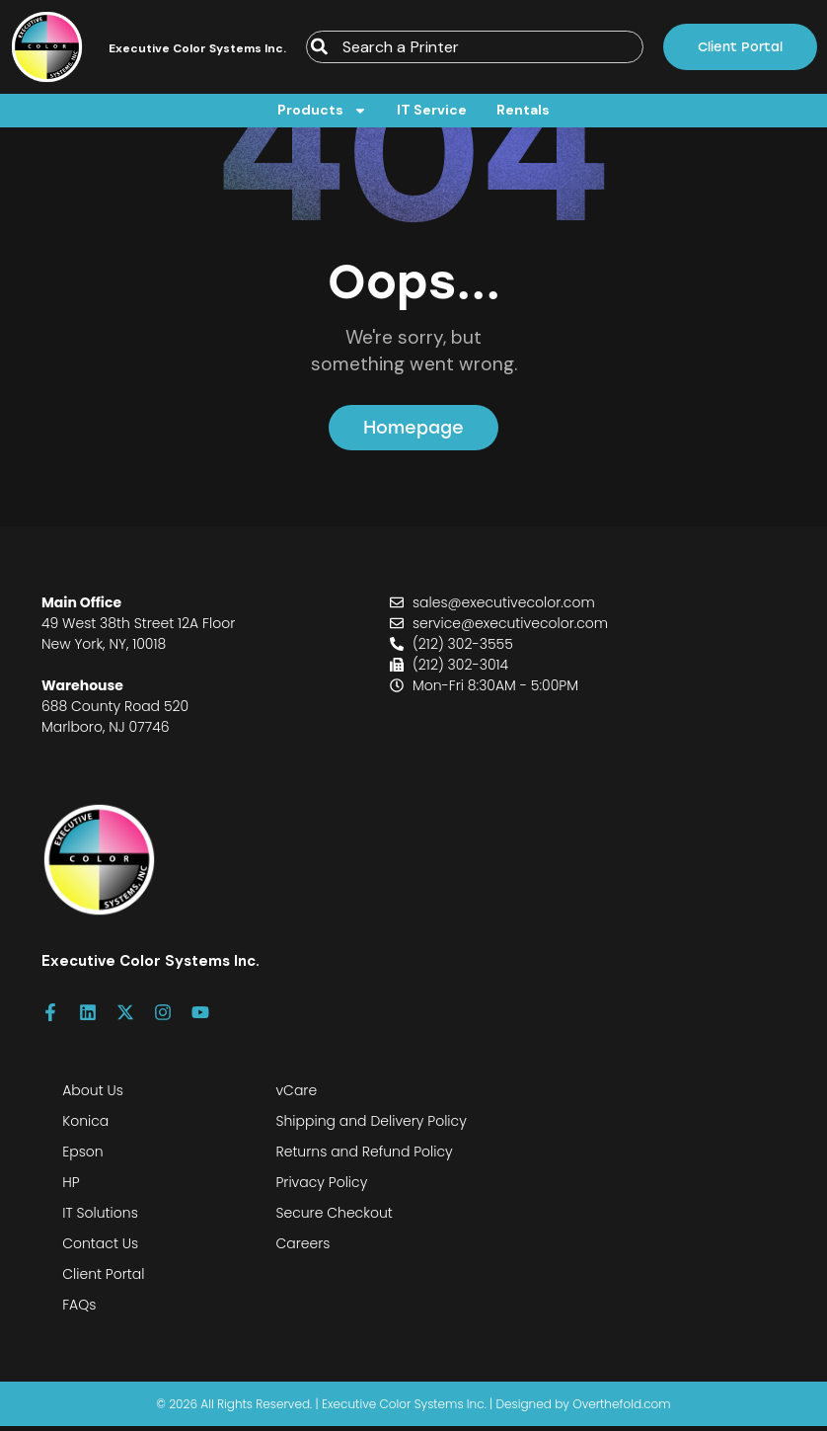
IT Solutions (100, 1218)
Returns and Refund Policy (363, 1156)
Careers (302, 1248)
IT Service (432, 111)
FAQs (79, 1309)
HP (70, 1187)
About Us (92, 1095)
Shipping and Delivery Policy (370, 1126)
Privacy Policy (321, 1187)
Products (322, 111)
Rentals (523, 111)
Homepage (414, 430)
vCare (296, 1095)
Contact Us (100, 1248)
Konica (85, 1126)
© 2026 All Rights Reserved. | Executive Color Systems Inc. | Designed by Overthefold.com (413, 1408)
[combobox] (474, 47)
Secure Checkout (333, 1218)
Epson (82, 1156)
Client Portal (103, 1279)
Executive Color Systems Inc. (197, 48)
